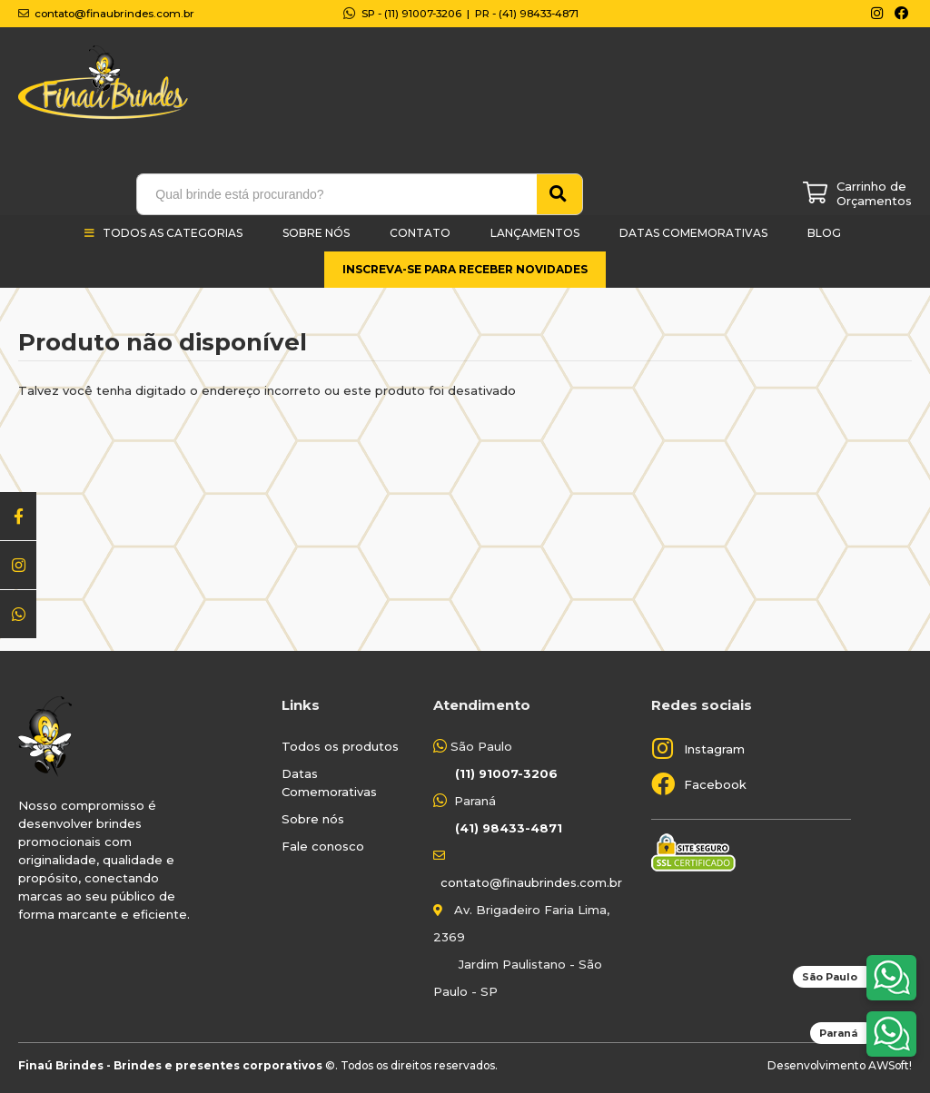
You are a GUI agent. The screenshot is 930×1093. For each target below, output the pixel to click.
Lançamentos (534, 233)
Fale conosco (323, 846)
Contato (420, 233)
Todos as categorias (172, 233)
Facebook (715, 784)
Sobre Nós (316, 233)
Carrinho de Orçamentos (874, 193)
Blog (824, 233)
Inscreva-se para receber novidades (465, 269)
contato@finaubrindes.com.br (531, 882)
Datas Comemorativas (693, 233)
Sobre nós (313, 819)
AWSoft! (890, 1065)
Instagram (714, 749)
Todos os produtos (340, 746)
